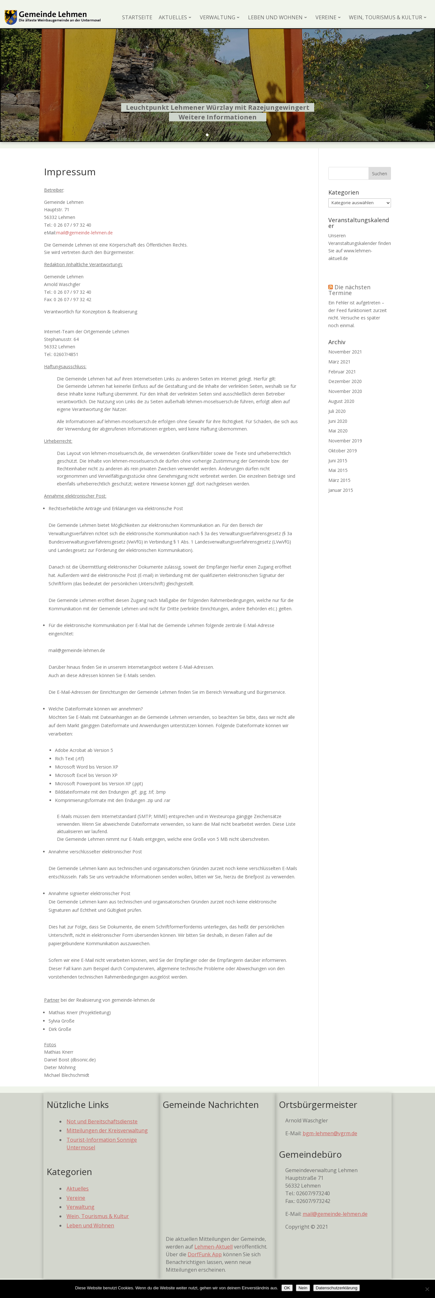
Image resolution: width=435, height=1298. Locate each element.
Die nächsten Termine (349, 290)
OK (287, 1287)
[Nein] (427, 1289)
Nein (302, 1287)
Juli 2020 (337, 411)
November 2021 (345, 352)
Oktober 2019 (342, 451)
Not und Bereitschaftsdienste (102, 1121)
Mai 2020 (338, 431)
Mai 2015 (338, 470)
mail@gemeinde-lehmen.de (84, 233)
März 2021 (339, 362)
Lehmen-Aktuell (213, 1246)
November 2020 (345, 391)
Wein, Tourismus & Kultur (98, 1216)
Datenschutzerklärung (337, 1287)
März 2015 (339, 480)
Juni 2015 (337, 460)
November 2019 (345, 441)
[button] (207, 135)
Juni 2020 (337, 421)
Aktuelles (78, 1188)
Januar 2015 (340, 490)
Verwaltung (80, 1206)
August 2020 (341, 401)
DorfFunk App (205, 1254)
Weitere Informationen (218, 117)
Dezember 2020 (345, 381)
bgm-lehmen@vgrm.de (330, 1133)
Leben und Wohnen (90, 1225)
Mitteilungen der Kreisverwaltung (107, 1130)
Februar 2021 (342, 372)
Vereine (76, 1197)
